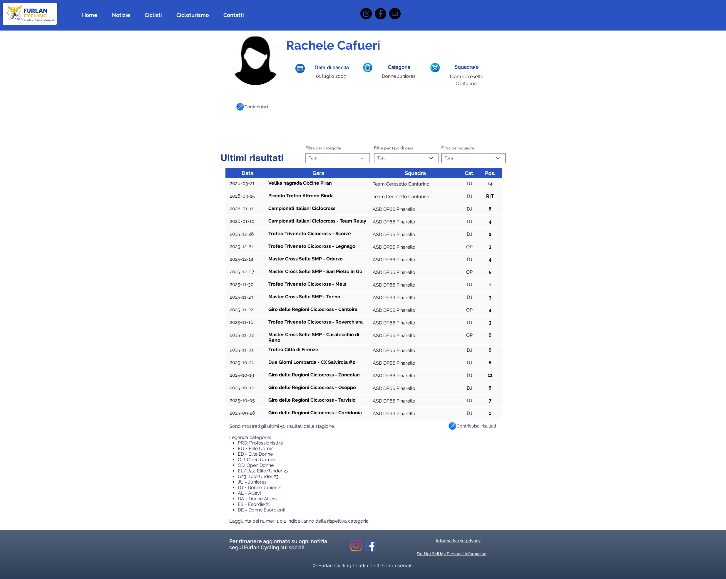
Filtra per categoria (323, 148)
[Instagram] (366, 13)
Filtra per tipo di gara (393, 148)
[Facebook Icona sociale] (370, 545)
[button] (240, 107)
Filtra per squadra (457, 148)
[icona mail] (395, 13)
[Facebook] (380, 13)
